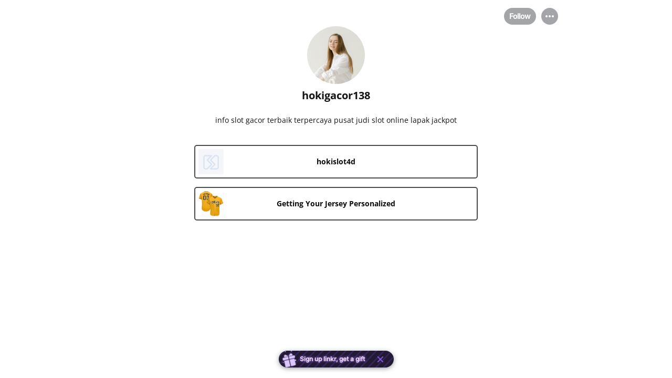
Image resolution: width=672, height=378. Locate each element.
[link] (336, 162)
